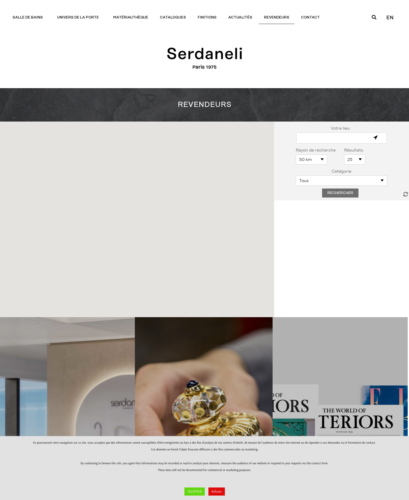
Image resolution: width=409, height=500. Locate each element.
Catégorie (341, 171)
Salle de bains (29, 17)
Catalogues (173, 17)
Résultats (353, 150)
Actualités (240, 17)
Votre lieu (340, 128)
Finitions (207, 17)
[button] (137, 214)
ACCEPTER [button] (195, 491)
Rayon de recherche (316, 150)
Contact (311, 17)
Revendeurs (276, 17)
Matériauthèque (130, 17)
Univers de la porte (79, 17)
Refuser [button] (217, 491)
